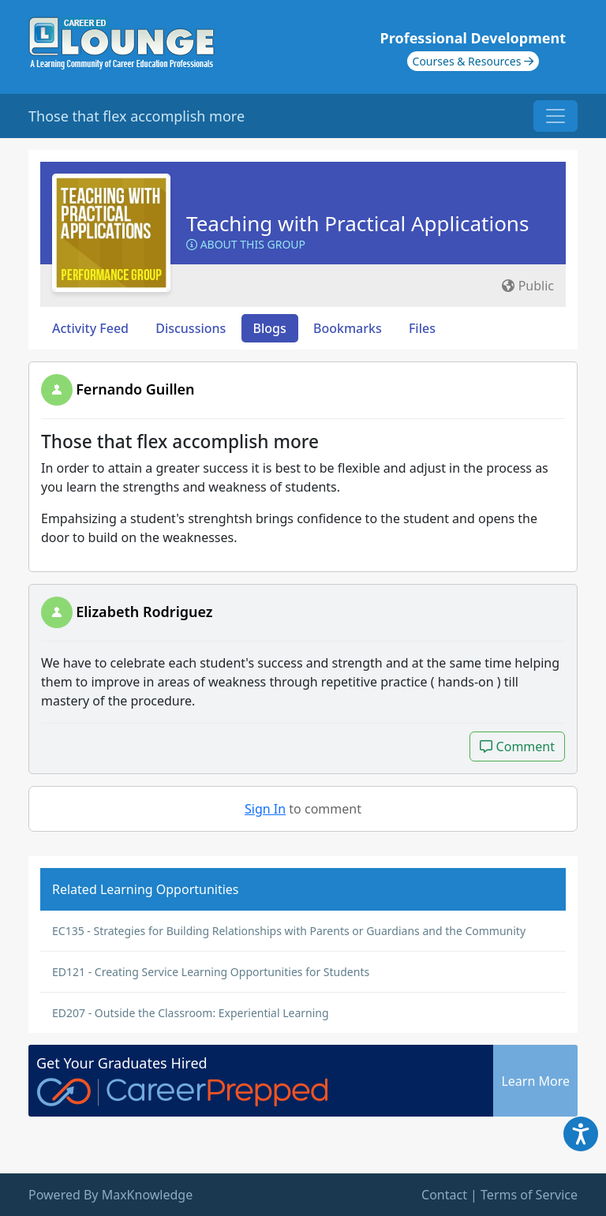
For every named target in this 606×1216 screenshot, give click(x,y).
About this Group (245, 244)
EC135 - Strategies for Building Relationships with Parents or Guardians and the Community (289, 930)
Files (422, 328)
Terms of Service (529, 1194)
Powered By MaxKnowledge (110, 1194)
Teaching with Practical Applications (357, 223)
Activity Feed (90, 328)
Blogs (269, 328)
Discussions (190, 328)
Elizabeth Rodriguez (144, 611)
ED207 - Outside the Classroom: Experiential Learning (190, 1012)
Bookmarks (347, 328)
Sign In (265, 809)
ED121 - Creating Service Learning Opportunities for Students (210, 971)
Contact (444, 1194)
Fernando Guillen (135, 389)
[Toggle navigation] (555, 116)
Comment (517, 745)
